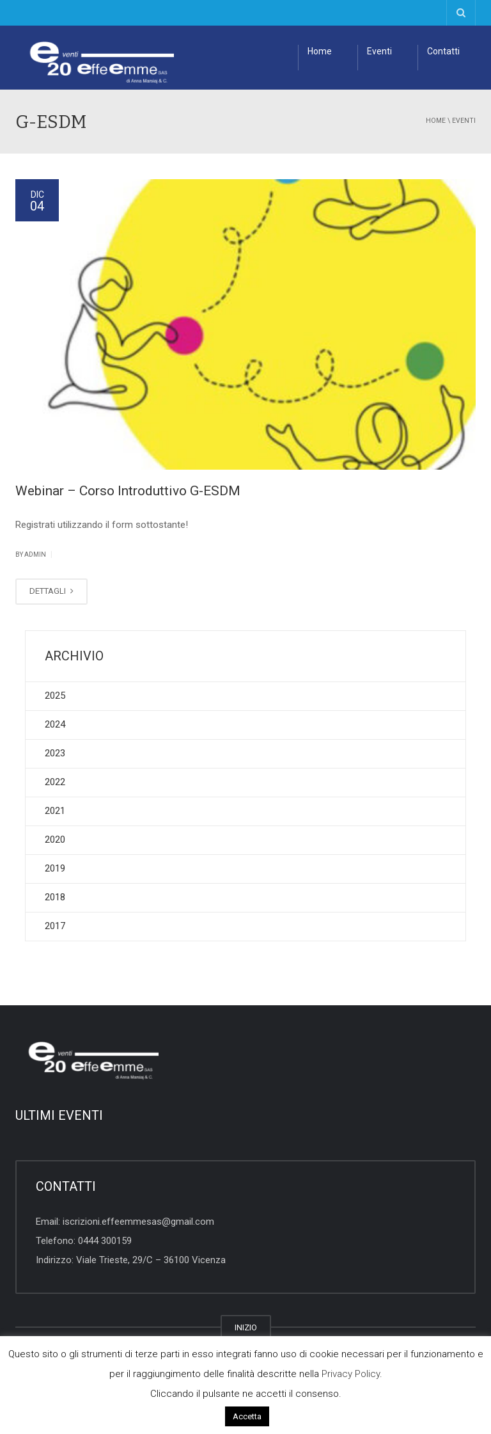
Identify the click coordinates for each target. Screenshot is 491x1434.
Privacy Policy (351, 1374)
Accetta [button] (247, 1416)
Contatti (443, 51)
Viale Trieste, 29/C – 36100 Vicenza (151, 1260)
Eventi (379, 51)
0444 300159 (105, 1241)
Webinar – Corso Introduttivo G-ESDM (127, 490)
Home (320, 51)
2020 (55, 839)
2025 (55, 695)
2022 (55, 782)
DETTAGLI (51, 591)
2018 (55, 897)
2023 (55, 753)
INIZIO (246, 1327)
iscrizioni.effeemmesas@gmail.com (138, 1221)
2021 (55, 811)
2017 (55, 926)
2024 (55, 724)
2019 (55, 868)
